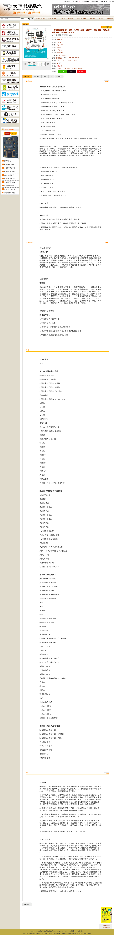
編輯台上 (92, 18)
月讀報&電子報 (40, 18)
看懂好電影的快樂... (10, 189)
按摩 (64, 68)
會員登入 (67, 1)
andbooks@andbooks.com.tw (70, 933)
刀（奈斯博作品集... (10, 182)
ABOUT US (104, 1)
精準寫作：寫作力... (10, 164)
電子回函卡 (95, 1)
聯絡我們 (110, 18)
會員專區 (71, 18)
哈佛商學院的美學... (10, 168)
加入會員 (75, 1)
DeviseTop (88, 933)
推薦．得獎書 (52, 18)
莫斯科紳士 (7, 161)
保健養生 (81, 68)
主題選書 (62, 18)
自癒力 (60, 68)
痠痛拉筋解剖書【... (10, 178)
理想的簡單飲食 (9, 186)
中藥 (68, 68)
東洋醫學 (74, 68)
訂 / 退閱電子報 (85, 1)
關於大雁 (101, 18)
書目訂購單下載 (82, 18)
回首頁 (112, 1)
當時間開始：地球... (10, 193)
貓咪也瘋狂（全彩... (10, 171)
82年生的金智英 (9, 175)
